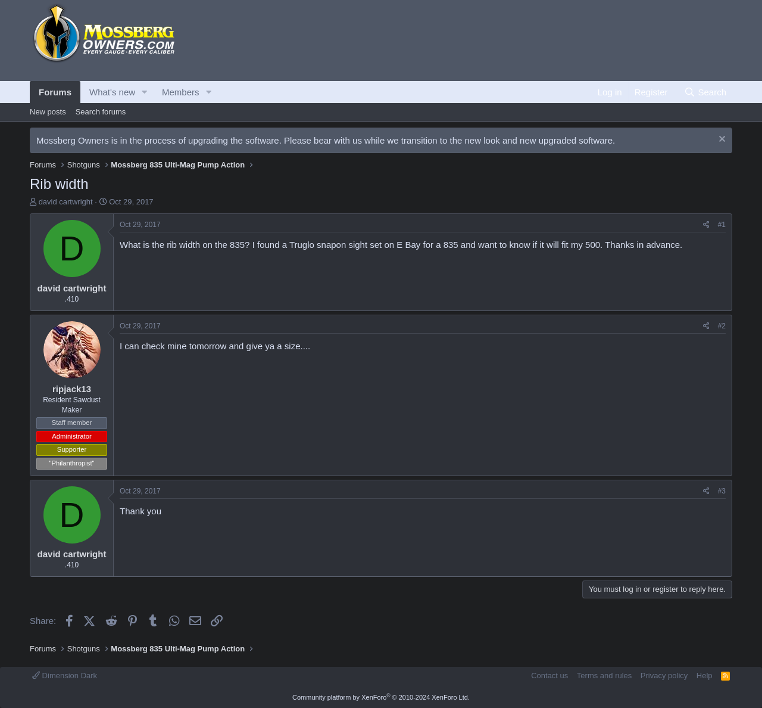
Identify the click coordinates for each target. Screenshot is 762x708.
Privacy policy (664, 675)
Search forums (101, 111)
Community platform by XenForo (381, 697)
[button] (144, 92)
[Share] (706, 225)
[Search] (705, 92)
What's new (112, 92)
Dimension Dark (64, 675)
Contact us (549, 675)
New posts (48, 111)
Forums (55, 92)
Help (705, 675)
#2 (722, 326)
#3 (722, 491)
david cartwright (66, 201)
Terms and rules (604, 675)
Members (180, 92)
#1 (722, 225)
